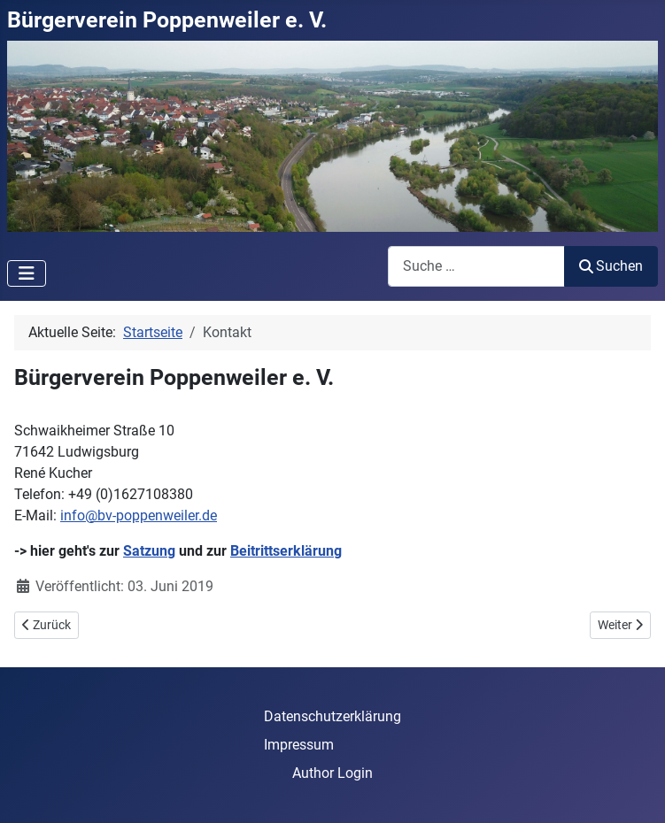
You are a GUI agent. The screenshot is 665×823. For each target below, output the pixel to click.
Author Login (332, 773)
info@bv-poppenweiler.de (138, 515)
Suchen (611, 266)
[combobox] (476, 266)
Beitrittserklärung (286, 550)
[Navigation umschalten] (26, 273)
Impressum (299, 744)
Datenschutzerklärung (332, 716)
